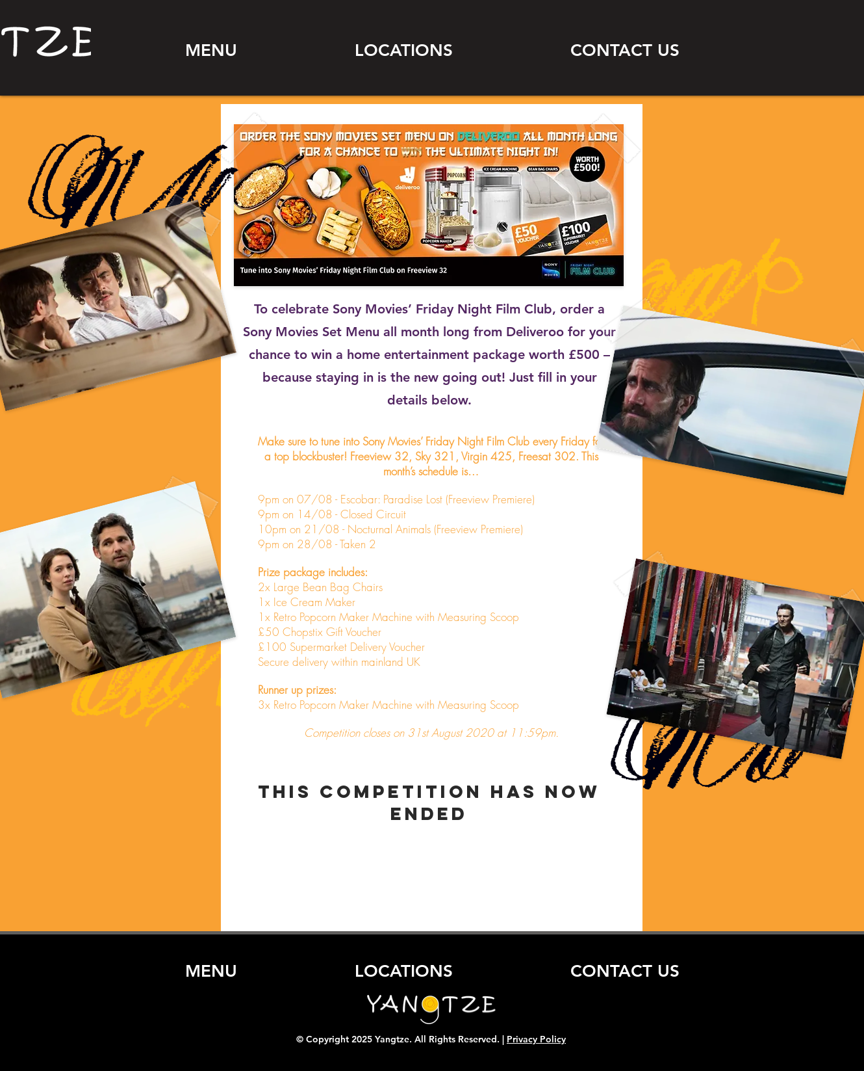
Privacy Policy (536, 1039)
